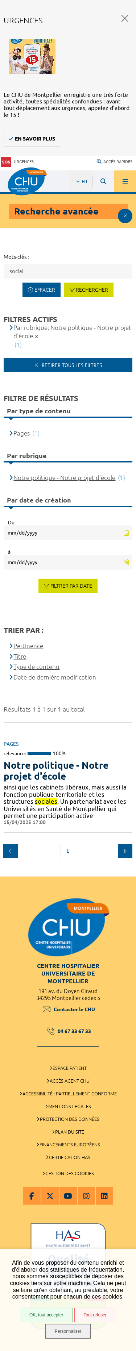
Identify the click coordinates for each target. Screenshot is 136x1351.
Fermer (125, 18)
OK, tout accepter (46, 1314)
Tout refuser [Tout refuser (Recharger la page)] (95, 1314)
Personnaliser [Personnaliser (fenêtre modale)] (68, 1331)
